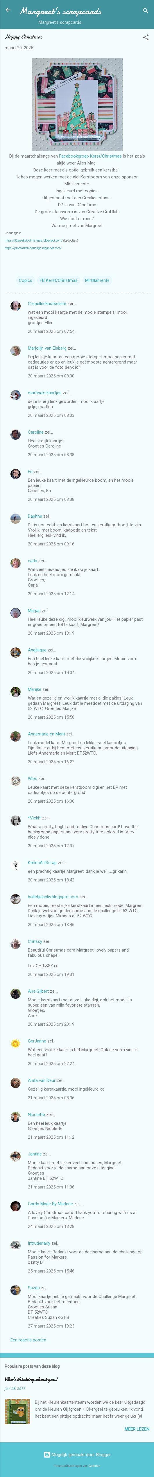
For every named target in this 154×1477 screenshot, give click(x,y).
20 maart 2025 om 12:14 (51, 593)
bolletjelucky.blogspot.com (53, 896)
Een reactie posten (28, 1340)
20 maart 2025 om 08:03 (51, 415)
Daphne (35, 516)
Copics (25, 280)
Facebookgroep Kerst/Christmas (90, 156)
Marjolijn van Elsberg (47, 348)
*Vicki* (34, 818)
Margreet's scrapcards (60, 11)
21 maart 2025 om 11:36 (51, 1187)
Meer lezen (137, 1429)
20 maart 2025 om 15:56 (51, 717)
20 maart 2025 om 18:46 (51, 924)
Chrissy (35, 941)
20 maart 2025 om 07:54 (51, 331)
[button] (145, 38)
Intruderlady (39, 1243)
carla (32, 560)
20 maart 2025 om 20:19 (51, 1024)
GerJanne (37, 1041)
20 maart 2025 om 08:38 (51, 454)
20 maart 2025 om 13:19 (51, 633)
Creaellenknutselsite (47, 303)
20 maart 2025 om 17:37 (51, 845)
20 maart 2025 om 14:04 (51, 672)
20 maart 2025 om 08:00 (51, 376)
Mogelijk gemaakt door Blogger (77, 1454)
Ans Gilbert (39, 991)
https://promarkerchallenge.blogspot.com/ (33, 248)
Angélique (38, 650)
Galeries (94, 1466)
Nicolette (36, 1114)
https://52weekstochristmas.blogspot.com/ (33, 240)
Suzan (34, 1287)
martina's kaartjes (45, 392)
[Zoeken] (145, 12)
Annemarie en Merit (46, 734)
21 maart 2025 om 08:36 (51, 1097)
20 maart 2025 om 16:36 (51, 801)
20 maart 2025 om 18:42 (51, 880)
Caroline (36, 432)
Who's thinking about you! (31, 1379)
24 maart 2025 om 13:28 (51, 1226)
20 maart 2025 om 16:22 (51, 761)
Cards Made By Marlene (50, 1203)
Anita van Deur (41, 1080)
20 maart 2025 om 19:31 (51, 974)
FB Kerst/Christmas (59, 280)
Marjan (35, 610)
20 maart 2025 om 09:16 (51, 544)
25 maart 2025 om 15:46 (51, 1271)
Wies (32, 778)
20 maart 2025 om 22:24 (51, 1063)
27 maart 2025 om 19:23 (51, 1326)
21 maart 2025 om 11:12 (51, 1137)
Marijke (34, 689)
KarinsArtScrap (42, 862)
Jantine (35, 1154)
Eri (31, 471)
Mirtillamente (97, 280)
